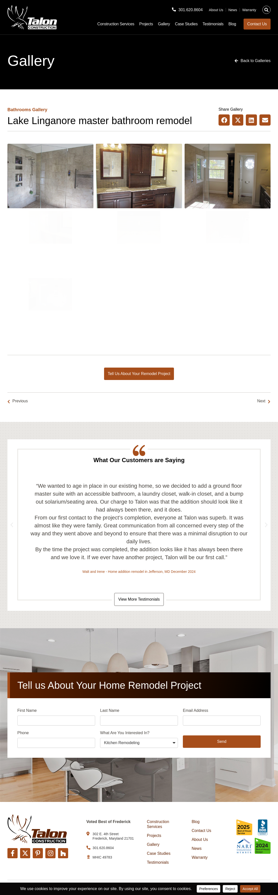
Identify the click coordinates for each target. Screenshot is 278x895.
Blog (232, 24)
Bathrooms (19, 109)
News (232, 10)
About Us (216, 10)
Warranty (249, 10)
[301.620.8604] (174, 9)
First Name (27, 710)
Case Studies (186, 24)
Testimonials (213, 24)
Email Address (195, 710)
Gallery (164, 24)
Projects (146, 24)
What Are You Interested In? (124, 733)
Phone (23, 733)
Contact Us (201, 830)
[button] (266, 10)
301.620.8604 (190, 10)
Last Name (109, 710)
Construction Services (115, 24)
